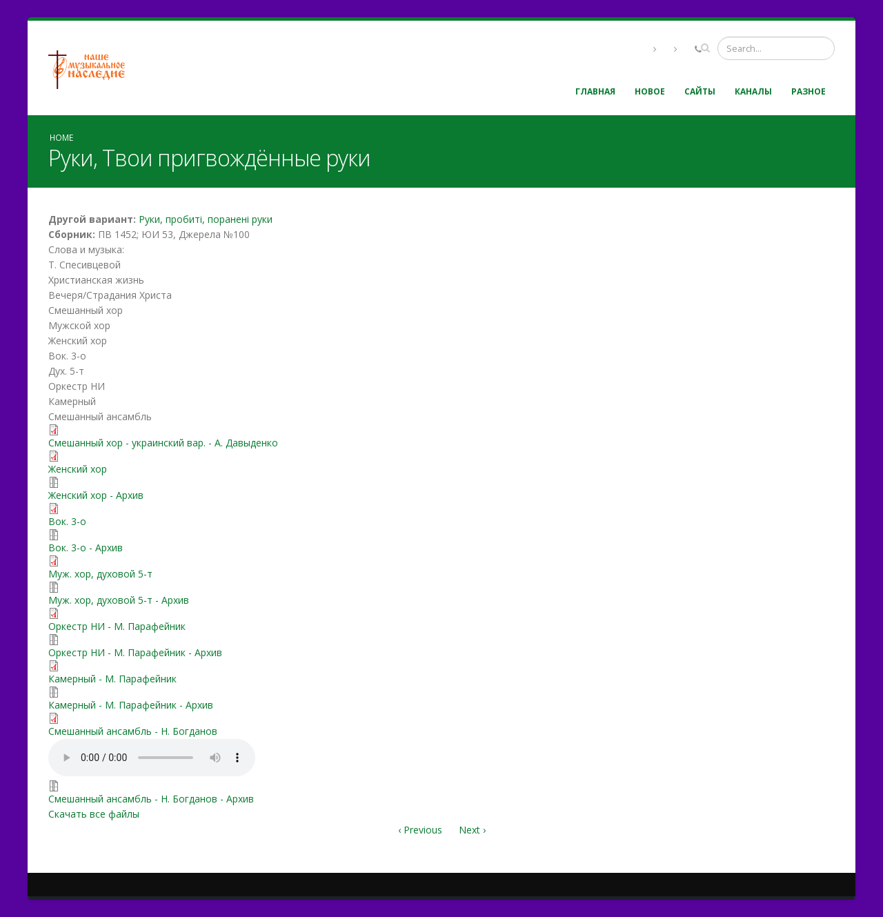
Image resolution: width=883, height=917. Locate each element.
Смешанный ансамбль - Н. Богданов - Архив (151, 798)
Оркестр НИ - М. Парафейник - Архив (135, 652)
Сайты (699, 91)
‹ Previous (420, 829)
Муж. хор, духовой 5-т (100, 573)
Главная (595, 91)
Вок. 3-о (67, 521)
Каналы (753, 91)
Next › (472, 829)
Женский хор (77, 468)
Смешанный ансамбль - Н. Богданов (132, 731)
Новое (650, 91)
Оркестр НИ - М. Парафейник (117, 626)
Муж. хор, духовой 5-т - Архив (118, 600)
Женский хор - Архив (95, 495)
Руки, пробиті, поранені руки (205, 219)
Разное (808, 91)
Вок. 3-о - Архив (85, 547)
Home (61, 137)
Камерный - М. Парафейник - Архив (130, 704)
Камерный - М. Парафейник (112, 678)
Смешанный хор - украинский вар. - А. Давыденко (163, 442)
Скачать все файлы (93, 813)
